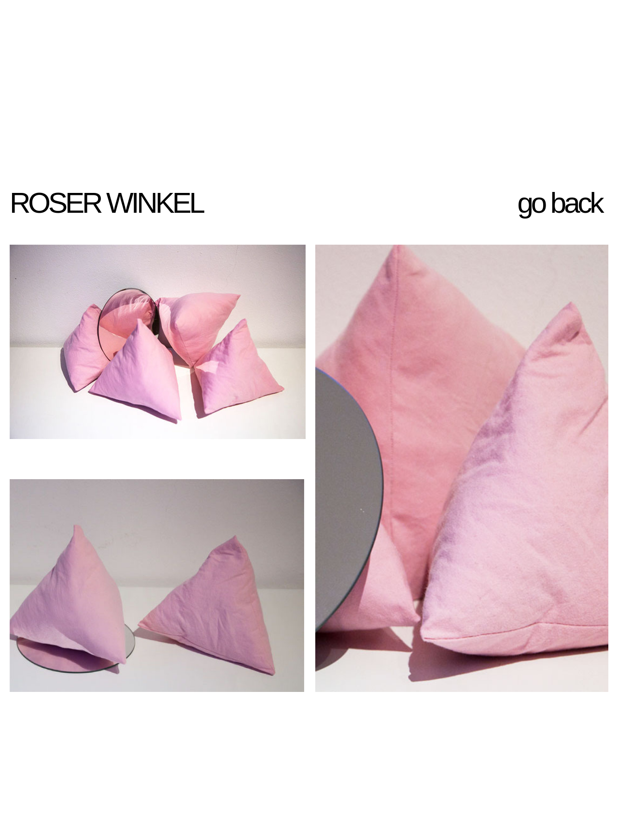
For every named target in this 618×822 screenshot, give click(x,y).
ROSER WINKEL (106, 203)
